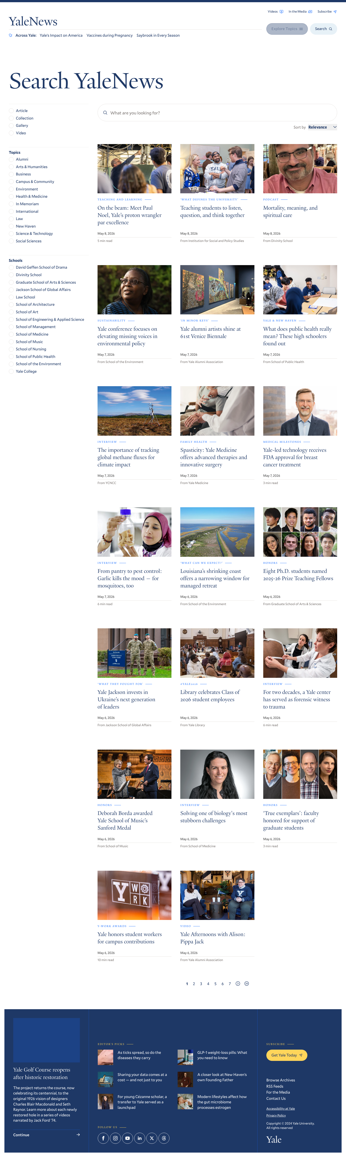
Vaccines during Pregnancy (109, 35)
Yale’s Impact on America (61, 35)
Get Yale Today (286, 1055)
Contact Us (276, 1098)
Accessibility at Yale (280, 1108)
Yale (273, 1140)
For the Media (278, 1092)
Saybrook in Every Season (158, 35)
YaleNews (33, 23)
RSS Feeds (274, 1086)
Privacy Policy (276, 1115)
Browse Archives (280, 1080)
